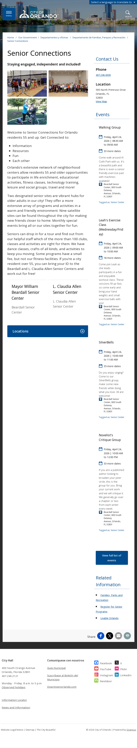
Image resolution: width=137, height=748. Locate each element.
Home (10, 37)
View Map (101, 101)
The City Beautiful (46, 729)
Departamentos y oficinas (55, 37)
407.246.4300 (103, 75)
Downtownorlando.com (61, 686)
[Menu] (9, 14)
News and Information (16, 707)
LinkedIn (125, 675)
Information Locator (14, 700)
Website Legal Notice (12, 729)
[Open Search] (128, 14)
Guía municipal (56, 668)
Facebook (106, 663)
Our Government (27, 37)
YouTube (105, 668)
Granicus (131, 729)
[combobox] (113, 2)
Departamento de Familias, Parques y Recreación (99, 37)
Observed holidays (13, 687)
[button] (47, 331)
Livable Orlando (109, 618)
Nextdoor (106, 681)
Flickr (123, 668)
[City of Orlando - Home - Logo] (39, 15)
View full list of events (111, 558)
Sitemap (29, 729)
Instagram (106, 675)
